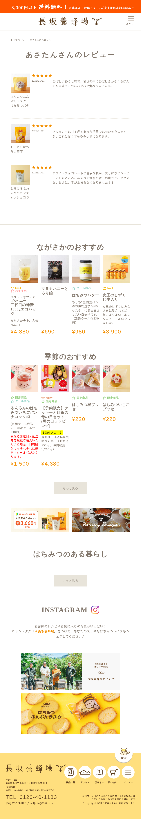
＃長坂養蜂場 (44, 631)
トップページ (18, 39)
